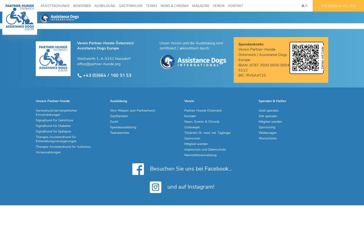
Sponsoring (267, 127)
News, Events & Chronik (201, 122)
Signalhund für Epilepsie (53, 131)
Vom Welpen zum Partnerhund (132, 111)
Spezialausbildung (123, 127)
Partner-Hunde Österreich (203, 111)
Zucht (114, 122)
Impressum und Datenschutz (205, 150)
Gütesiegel (192, 127)
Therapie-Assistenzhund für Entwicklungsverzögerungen (56, 139)
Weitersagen (268, 133)
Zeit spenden (268, 116)
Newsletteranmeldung (200, 155)
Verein (189, 101)
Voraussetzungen (48, 152)
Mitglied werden (196, 144)
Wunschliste (267, 138)
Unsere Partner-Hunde (53, 101)
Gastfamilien (119, 116)
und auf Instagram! (182, 187)
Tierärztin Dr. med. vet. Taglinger (207, 133)
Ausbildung (118, 101)
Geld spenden (269, 111)
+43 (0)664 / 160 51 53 (104, 75)
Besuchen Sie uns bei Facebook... (182, 169)
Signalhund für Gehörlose (54, 120)
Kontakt (190, 116)
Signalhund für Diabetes (53, 126)
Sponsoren (192, 138)
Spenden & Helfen (338, 6)
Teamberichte (119, 133)
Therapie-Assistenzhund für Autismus (63, 147)
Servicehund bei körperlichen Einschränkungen (56, 113)
